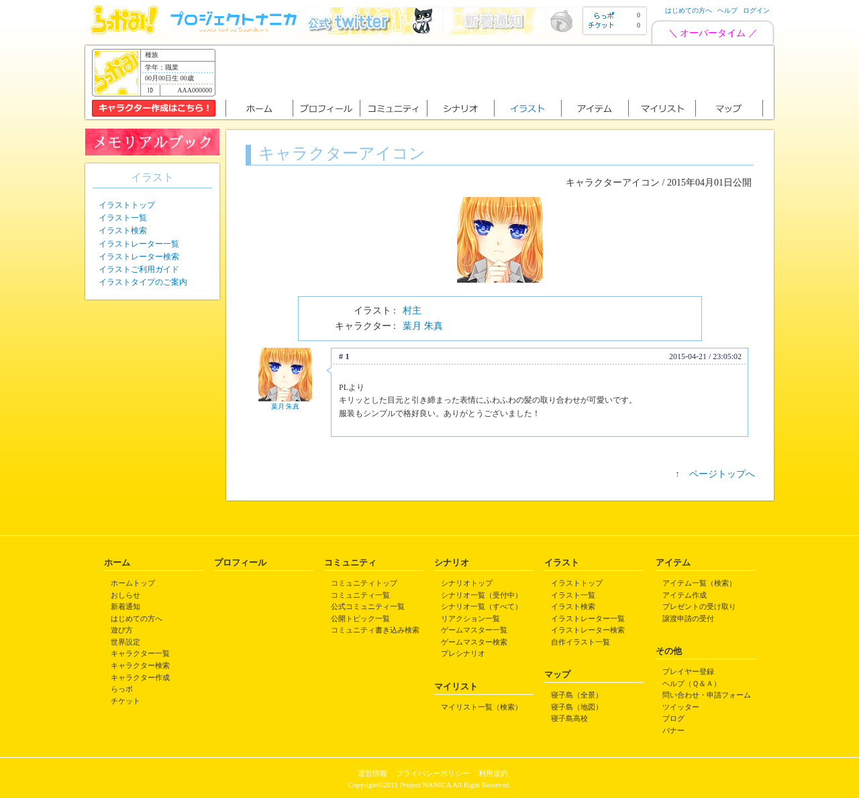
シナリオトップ (467, 583)
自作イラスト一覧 (580, 642)
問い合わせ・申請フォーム (706, 695)
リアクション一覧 (470, 618)
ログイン (756, 10)
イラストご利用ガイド (139, 269)
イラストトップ (127, 205)
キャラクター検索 (140, 665)
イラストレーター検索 (139, 256)
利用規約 (493, 773)
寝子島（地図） (577, 707)
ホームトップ (133, 583)
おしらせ (125, 595)
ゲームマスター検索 (474, 642)
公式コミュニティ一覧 (368, 606)
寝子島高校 (569, 718)
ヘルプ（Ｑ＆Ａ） (691, 683)
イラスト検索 (123, 230)
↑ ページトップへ (715, 474)
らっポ (122, 689)
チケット (125, 701)
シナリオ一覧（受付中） (481, 595)
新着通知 (125, 606)
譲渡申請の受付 (688, 618)
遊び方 (122, 630)
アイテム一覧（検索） (699, 583)
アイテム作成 (684, 595)
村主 (412, 311)
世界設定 (125, 642)
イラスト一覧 (123, 217)
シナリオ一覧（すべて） (481, 606)
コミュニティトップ (364, 583)
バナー (673, 730)
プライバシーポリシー (433, 773)
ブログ (673, 718)
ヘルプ (727, 10)
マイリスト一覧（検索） (481, 707)
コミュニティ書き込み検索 (375, 630)
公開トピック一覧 (360, 618)
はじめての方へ (688, 10)
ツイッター (680, 707)
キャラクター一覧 (140, 653)
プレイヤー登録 (688, 671)
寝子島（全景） (577, 695)
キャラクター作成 (140, 677)
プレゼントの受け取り (699, 606)
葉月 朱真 (423, 326)
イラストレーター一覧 (139, 244)
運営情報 (372, 773)
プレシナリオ (463, 653)
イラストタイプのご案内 (143, 282)
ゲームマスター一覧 (474, 630)
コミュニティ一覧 (360, 595)
